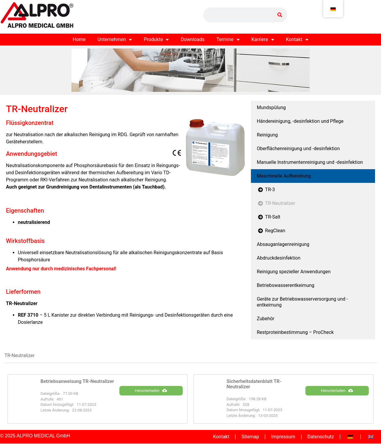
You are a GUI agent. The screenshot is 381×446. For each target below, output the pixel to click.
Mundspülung (271, 107)
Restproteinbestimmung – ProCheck (295, 332)
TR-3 (266, 189)
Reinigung (267, 135)
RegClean (271, 230)
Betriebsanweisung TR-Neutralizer (77, 381)
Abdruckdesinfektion (279, 258)
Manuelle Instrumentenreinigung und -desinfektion (310, 162)
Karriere (263, 39)
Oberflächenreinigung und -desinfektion (298, 148)
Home (79, 39)
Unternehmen (114, 39)
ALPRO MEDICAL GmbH (43, 435)
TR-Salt (268, 217)
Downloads (192, 39)
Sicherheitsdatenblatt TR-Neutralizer (254, 384)
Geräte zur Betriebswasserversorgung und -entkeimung (302, 302)
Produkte (156, 39)
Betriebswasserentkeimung (285, 285)
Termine (228, 39)
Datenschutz (320, 436)
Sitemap (250, 436)
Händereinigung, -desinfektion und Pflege (300, 121)
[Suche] (279, 14)
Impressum (283, 436)
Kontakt (297, 39)
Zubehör (265, 318)
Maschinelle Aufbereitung (284, 176)
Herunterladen (151, 390)
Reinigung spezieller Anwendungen (294, 271)
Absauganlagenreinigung (283, 244)
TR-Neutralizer (276, 203)
